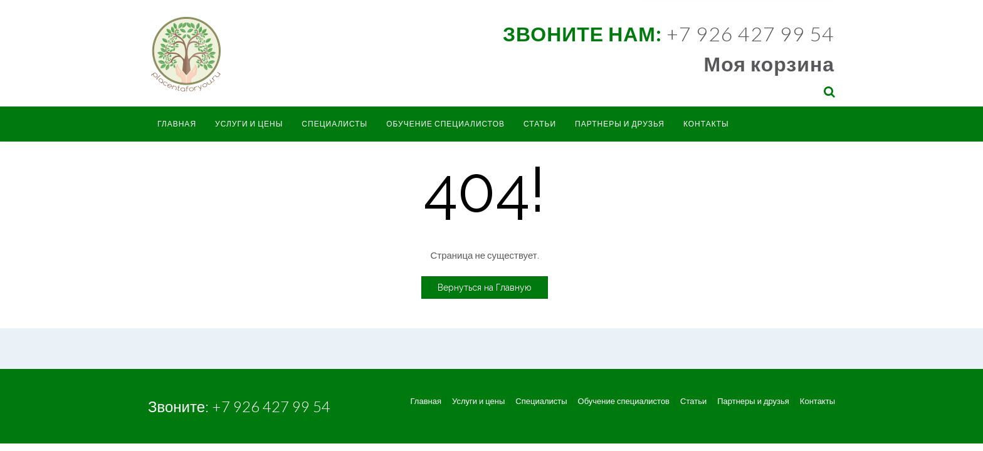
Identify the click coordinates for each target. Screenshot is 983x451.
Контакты (706, 123)
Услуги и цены (249, 123)
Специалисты (334, 123)
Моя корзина (769, 63)
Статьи (539, 123)
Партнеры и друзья (620, 123)
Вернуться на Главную (485, 288)
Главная (176, 123)
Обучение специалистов (445, 123)
